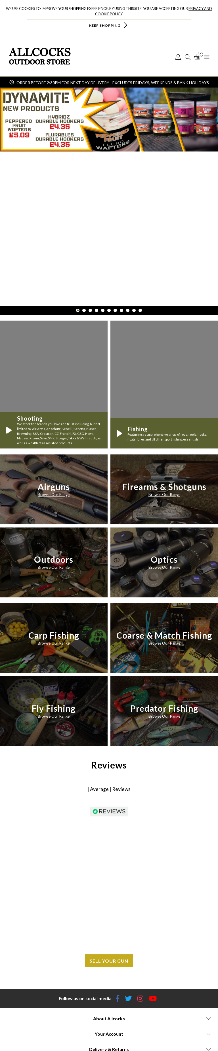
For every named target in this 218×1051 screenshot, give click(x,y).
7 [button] (115, 310)
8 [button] (121, 310)
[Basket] (197, 57)
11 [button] (140, 310)
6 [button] (109, 310)
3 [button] (90, 310)
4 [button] (96, 310)
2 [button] (84, 310)
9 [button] (127, 310)
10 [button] (134, 310)
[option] (109, 197)
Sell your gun (109, 960)
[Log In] (178, 57)
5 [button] (102, 310)
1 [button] (77, 310)
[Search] (187, 57)
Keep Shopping (109, 25)
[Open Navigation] (206, 57)
